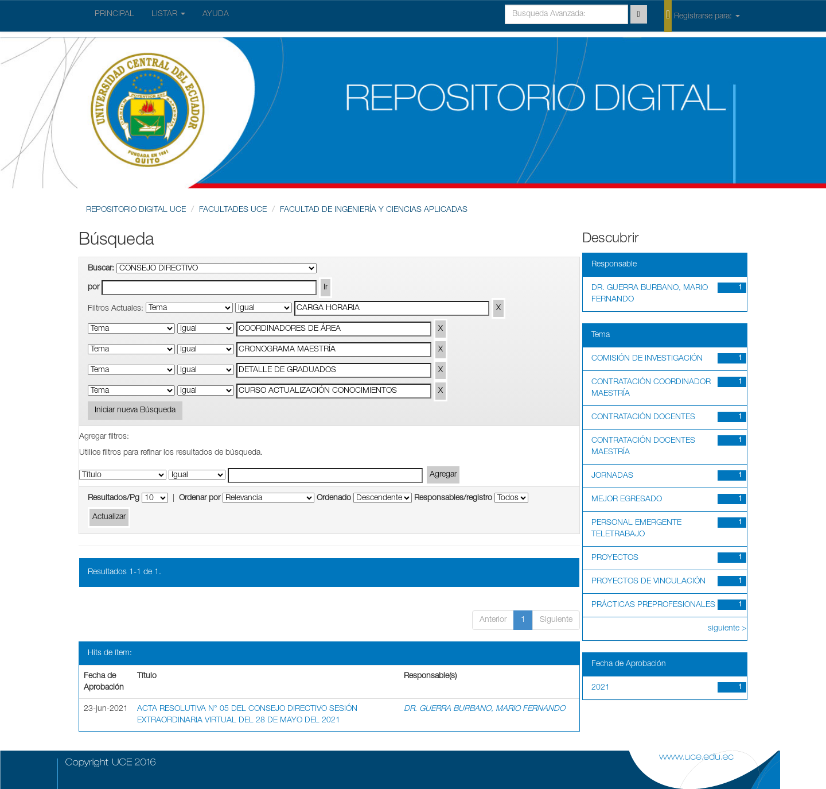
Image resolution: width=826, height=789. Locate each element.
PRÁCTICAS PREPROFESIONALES (653, 605)
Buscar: (101, 269)
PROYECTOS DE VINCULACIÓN (648, 582)
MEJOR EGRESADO (626, 500)
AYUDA (215, 14)
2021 (600, 688)
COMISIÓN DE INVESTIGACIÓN (647, 359)
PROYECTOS (614, 558)
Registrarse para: (702, 15)
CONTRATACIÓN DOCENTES (643, 417)
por (93, 288)
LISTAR (168, 14)
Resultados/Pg (113, 498)
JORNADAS (612, 476)
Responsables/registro (453, 498)
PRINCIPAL (114, 14)
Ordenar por (199, 498)
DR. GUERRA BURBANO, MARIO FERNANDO (484, 709)
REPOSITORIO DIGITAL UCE (136, 210)
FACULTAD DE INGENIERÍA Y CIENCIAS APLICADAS (373, 210)
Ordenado (334, 498)
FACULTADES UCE (233, 210)
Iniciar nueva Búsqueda (135, 411)
